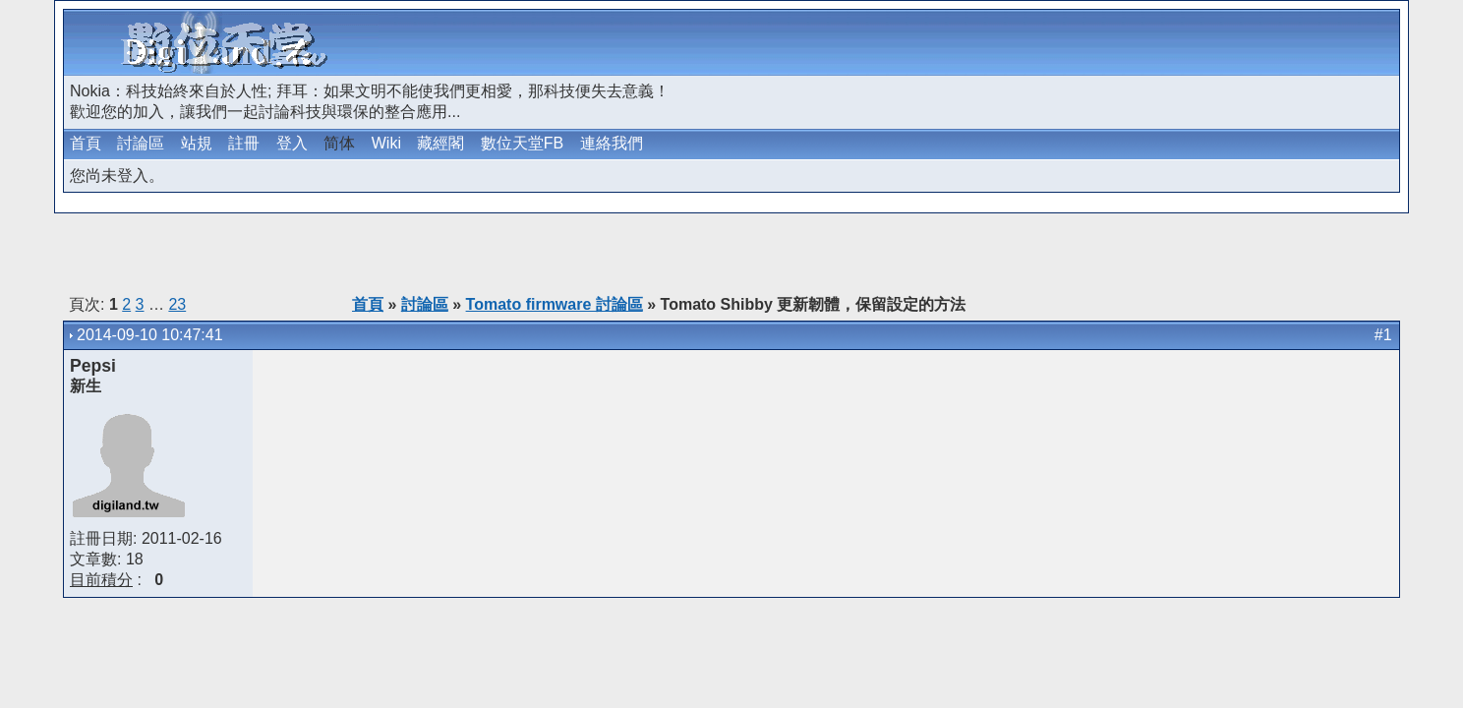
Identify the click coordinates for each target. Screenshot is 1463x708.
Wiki (386, 143)
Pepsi (93, 366)
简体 (339, 143)
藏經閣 (440, 143)
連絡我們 (611, 143)
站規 (196, 143)
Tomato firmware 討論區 (554, 304)
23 (177, 304)
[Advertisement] (1167, 42)
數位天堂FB (522, 143)
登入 (292, 143)
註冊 (244, 143)
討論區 (140, 143)
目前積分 (101, 579)
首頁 (85, 143)
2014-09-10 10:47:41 (150, 334)
